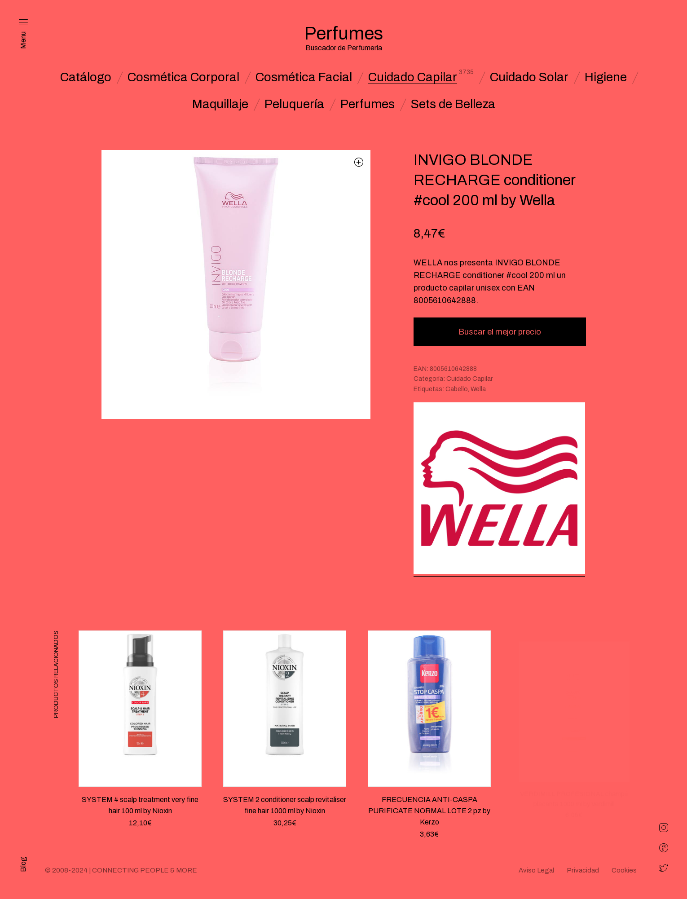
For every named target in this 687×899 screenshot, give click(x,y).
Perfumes (367, 104)
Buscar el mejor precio (499, 331)
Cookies (624, 870)
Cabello (456, 389)
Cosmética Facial (303, 77)
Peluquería (294, 104)
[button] (359, 162)
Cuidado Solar (529, 77)
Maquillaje (220, 104)
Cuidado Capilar (412, 77)
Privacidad (583, 870)
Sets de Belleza (453, 104)
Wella (478, 389)
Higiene (606, 77)
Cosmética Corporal (183, 77)
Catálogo (85, 77)
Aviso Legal (536, 870)
